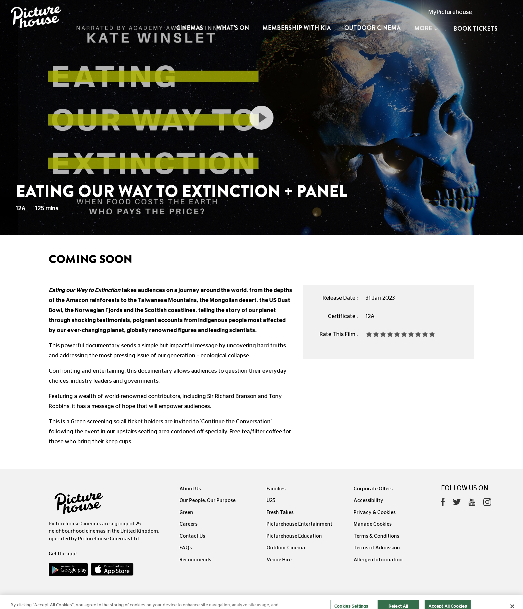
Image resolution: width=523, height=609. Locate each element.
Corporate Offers (373, 488)
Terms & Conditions (376, 536)
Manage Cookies (373, 524)
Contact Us (192, 536)
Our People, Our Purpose (207, 500)
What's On (232, 28)
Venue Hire (279, 559)
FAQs (185, 547)
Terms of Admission (377, 547)
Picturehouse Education (294, 536)
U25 (271, 500)
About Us (190, 488)
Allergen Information (378, 559)
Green (186, 512)
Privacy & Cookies (375, 512)
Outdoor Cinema (372, 28)
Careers (188, 524)
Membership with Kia (297, 28)
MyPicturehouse (450, 12)
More (426, 28)
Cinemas (189, 28)
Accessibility (368, 500)
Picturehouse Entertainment (299, 524)
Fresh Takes (280, 512)
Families (276, 488)
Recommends (195, 559)
